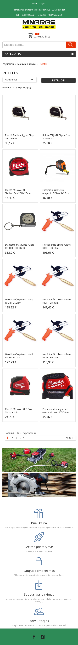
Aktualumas (19, 80)
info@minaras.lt (55, 15)
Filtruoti (58, 80)
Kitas (70, 437)
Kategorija (13, 54)
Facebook (34, 637)
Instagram (42, 637)
